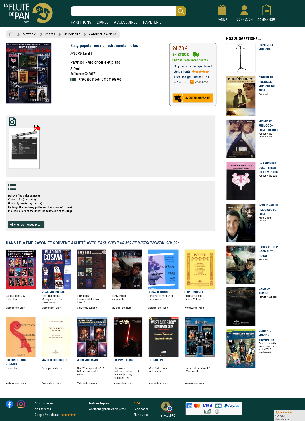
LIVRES (103, 22)
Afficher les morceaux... (25, 224)
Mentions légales (98, 403)
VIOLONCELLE (72, 34)
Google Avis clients (55, 415)
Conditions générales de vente (109, 409)
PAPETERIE (152, 22)
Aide (136, 403)
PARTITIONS (81, 22)
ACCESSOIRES (126, 22)
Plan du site (140, 415)
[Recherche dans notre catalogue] (128, 11)
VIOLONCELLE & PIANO (102, 34)
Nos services (43, 409)
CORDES (50, 34)
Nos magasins (44, 403)
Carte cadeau (141, 409)
